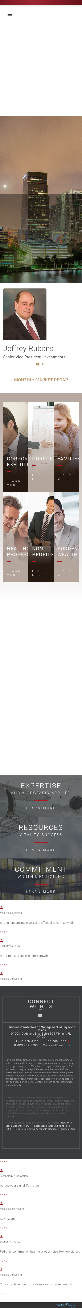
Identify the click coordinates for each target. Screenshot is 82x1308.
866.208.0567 (56, 1041)
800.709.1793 (27, 1045)
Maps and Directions (57, 1045)
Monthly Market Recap (41, 379)
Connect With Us (41, 1004)
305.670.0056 (28, 1041)
